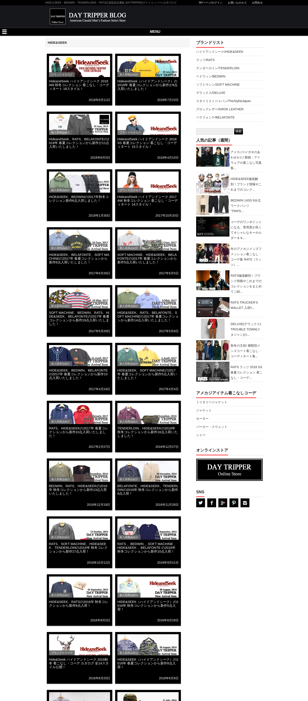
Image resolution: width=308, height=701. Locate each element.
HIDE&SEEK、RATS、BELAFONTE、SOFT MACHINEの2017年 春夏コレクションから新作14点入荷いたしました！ (148, 316)
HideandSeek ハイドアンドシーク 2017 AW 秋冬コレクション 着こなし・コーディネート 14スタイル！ (147, 200)
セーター (202, 418)
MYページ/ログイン (210, 2)
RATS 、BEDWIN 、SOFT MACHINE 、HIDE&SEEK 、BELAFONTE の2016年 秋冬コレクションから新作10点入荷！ (147, 547)
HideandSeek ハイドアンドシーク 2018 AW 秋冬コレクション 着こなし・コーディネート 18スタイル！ (79, 85)
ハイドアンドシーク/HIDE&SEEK (219, 51)
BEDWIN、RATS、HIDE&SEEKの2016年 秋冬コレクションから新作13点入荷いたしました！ (78, 489)
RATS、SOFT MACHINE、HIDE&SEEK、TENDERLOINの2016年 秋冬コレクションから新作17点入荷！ (78, 547)
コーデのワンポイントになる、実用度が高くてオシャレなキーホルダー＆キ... (246, 230)
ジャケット (204, 410)
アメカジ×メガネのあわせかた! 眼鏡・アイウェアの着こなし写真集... (246, 160)
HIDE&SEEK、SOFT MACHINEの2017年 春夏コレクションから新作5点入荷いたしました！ (147, 374)
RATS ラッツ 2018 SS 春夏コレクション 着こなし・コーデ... (247, 372)
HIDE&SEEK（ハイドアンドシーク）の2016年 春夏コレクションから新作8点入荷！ (147, 663)
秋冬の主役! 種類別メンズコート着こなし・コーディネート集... (246, 351)
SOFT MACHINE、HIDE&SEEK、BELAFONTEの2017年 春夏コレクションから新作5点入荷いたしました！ (147, 258)
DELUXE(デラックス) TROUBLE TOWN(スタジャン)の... (246, 329)
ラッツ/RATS (205, 60)
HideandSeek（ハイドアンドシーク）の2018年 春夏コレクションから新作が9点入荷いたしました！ (147, 85)
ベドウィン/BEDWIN (210, 76)
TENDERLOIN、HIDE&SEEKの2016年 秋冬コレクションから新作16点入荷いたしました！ (147, 432)
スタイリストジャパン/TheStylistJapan (223, 101)
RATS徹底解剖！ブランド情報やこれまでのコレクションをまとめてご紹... (246, 283)
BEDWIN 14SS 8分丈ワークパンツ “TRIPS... (246, 206)
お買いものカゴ (237, 2)
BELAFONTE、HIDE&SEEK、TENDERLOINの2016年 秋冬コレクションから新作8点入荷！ (147, 489)
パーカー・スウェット (211, 426)
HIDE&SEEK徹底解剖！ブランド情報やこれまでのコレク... (246, 184)
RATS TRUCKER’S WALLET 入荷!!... (244, 305)
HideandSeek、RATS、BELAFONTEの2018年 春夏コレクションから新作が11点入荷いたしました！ (79, 142)
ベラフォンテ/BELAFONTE (215, 117)
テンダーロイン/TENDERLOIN (217, 68)
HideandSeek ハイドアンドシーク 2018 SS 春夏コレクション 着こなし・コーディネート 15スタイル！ (147, 142)
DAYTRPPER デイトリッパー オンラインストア (229, 470)
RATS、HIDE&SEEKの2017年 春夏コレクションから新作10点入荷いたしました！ (78, 432)
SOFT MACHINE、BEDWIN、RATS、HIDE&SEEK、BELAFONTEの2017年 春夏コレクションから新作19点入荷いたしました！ (79, 318)
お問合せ (257, 2)
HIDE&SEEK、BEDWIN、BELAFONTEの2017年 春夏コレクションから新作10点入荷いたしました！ (78, 374)
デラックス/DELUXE (210, 93)
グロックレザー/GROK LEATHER (220, 109)
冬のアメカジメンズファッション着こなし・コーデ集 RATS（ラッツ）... (246, 257)
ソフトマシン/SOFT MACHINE (218, 84)
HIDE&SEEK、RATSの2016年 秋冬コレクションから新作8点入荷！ (78, 603)
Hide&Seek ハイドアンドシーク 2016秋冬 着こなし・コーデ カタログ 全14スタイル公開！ (79, 663)
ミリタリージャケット (211, 402)
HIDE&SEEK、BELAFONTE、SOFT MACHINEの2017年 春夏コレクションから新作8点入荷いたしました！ (79, 258)
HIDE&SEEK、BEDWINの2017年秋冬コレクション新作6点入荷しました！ (79, 198)
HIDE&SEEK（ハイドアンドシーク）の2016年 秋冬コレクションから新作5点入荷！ (147, 605)
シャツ (200, 435)
